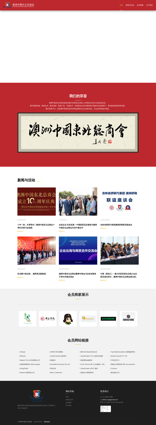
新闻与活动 (130, 5)
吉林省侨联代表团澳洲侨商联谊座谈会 (116, 224)
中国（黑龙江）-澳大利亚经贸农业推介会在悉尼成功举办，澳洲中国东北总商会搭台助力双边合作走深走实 (119, 276)
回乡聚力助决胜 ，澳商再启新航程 (31, 273)
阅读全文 (20, 231)
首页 (121, 5)
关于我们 (149, 5)
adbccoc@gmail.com (110, 400)
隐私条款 (47, 422)
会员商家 (140, 5)
